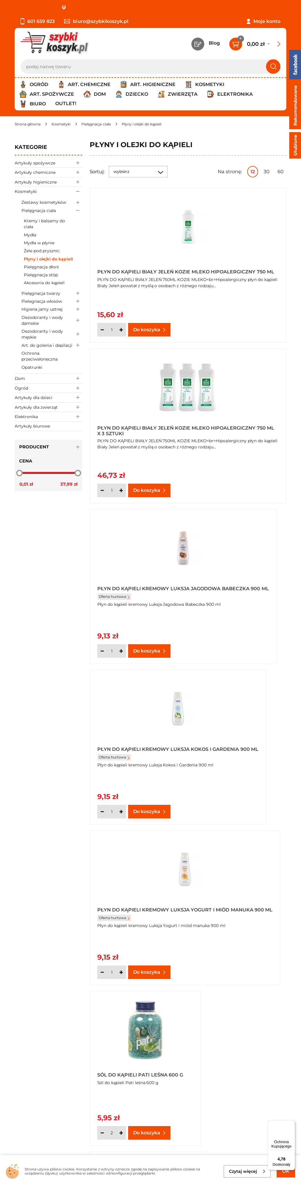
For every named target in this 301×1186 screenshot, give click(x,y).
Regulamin (28, 1030)
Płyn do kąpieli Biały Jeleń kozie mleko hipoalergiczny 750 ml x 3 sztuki (238, 270)
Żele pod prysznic (42, 250)
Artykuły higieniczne (48, 181)
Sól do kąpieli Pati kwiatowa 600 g (123, 904)
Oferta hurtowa (114, 439)
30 (267, 171)
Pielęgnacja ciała (51, 210)
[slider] (19, 473)
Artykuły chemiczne (48, 172)
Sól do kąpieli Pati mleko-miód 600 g (134, 746)
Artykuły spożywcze (48, 162)
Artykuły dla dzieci (48, 397)
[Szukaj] (273, 66)
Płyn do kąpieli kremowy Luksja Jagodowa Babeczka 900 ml (136, 428)
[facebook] (149, 1151)
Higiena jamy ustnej (51, 309)
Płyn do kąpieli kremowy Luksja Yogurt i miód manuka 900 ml (133, 587)
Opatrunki (31, 367)
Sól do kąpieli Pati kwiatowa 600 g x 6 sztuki (234, 904)
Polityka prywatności (39, 1038)
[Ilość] (111, 329)
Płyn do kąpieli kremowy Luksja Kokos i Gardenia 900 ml (237, 428)
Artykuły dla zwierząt (48, 407)
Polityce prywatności (229, 1133)
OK (286, 1171)
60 (280, 171)
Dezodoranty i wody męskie (51, 334)
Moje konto (266, 21)
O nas (21, 1022)
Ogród (48, 388)
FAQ (20, 1070)
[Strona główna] (28, 124)
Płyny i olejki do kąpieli (48, 259)
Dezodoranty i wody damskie (51, 320)
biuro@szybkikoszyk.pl (96, 21)
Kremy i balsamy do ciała (44, 223)
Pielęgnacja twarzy (51, 293)
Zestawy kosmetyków (51, 202)
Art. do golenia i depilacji (51, 345)
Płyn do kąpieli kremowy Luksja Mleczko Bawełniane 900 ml (238, 746)
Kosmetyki (48, 191)
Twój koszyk (235, 1030)
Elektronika (48, 416)
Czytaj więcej (247, 1171)
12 (252, 171)
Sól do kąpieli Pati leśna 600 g (238, 587)
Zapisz (89, 1108)
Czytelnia (232, 1038)
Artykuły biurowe (32, 426)
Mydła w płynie (39, 242)
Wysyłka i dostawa (36, 1046)
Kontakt (230, 1022)
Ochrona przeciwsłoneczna (39, 356)
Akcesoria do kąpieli (44, 282)
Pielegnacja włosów (51, 301)
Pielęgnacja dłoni (41, 267)
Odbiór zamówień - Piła (42, 1054)
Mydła (30, 235)
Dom (48, 378)
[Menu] (291, 1123)
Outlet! (65, 103)
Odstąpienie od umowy (42, 1062)
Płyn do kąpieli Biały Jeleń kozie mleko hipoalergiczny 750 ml (137, 270)
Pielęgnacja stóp (41, 274)
